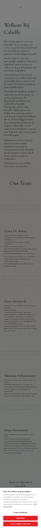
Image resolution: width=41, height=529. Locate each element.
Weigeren (20, 518)
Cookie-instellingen (20, 512)
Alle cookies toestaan (20, 524)
